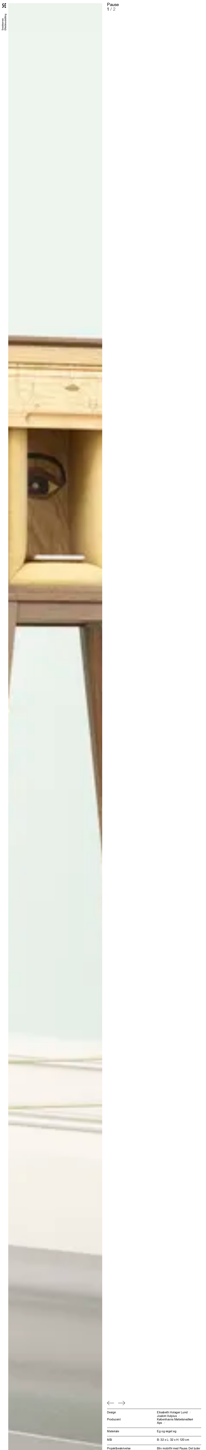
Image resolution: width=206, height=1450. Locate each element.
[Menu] (198, 5)
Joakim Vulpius (168, 1416)
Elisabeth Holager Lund (173, 1412)
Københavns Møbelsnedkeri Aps (175, 1421)
